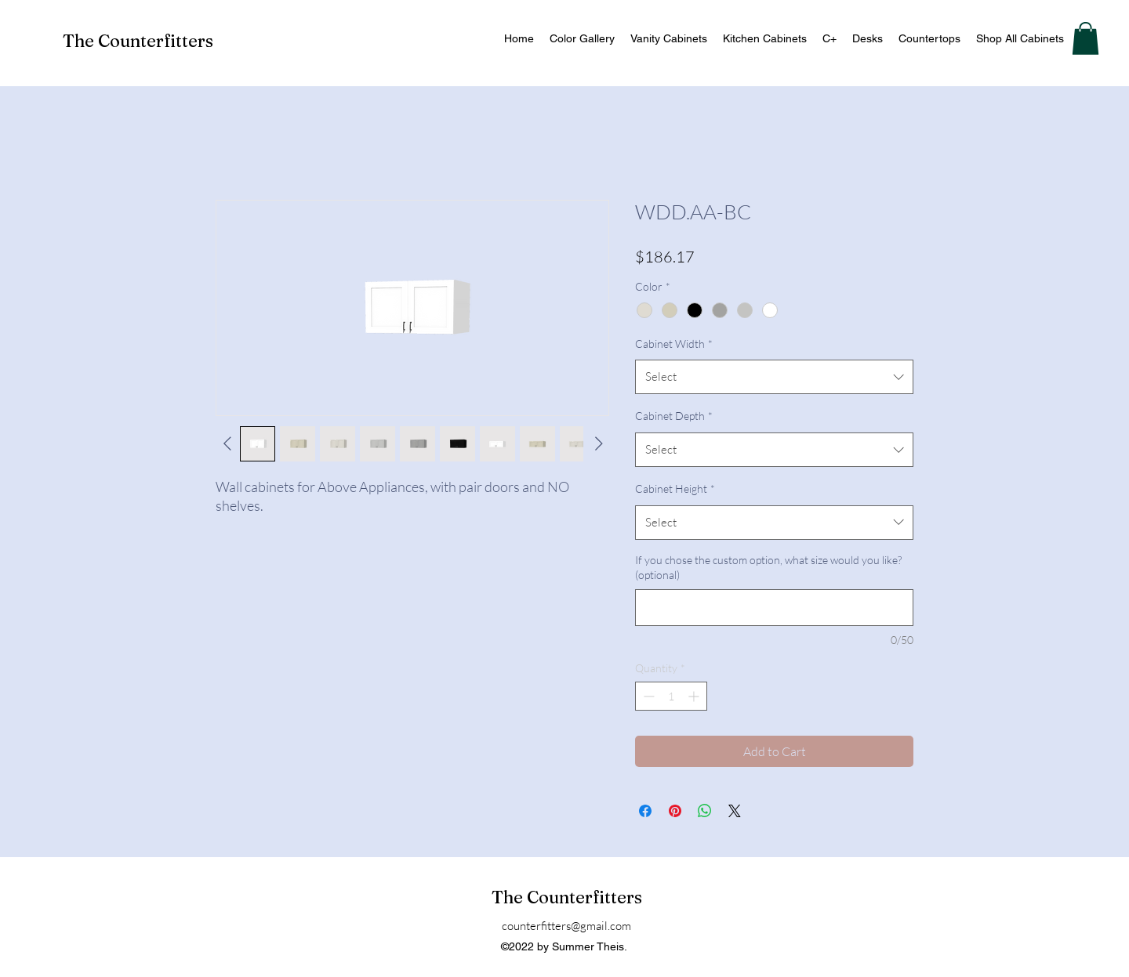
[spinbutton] (671, 696)
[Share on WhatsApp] (704, 811)
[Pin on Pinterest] (675, 811)
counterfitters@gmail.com (566, 925)
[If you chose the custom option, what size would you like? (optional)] (774, 607)
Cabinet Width (674, 343)
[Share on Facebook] (645, 811)
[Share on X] (734, 811)
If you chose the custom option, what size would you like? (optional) (768, 567)
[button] (1085, 38)
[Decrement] (647, 696)
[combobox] (774, 377)
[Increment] (695, 696)
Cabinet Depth (674, 415)
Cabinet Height (675, 488)
